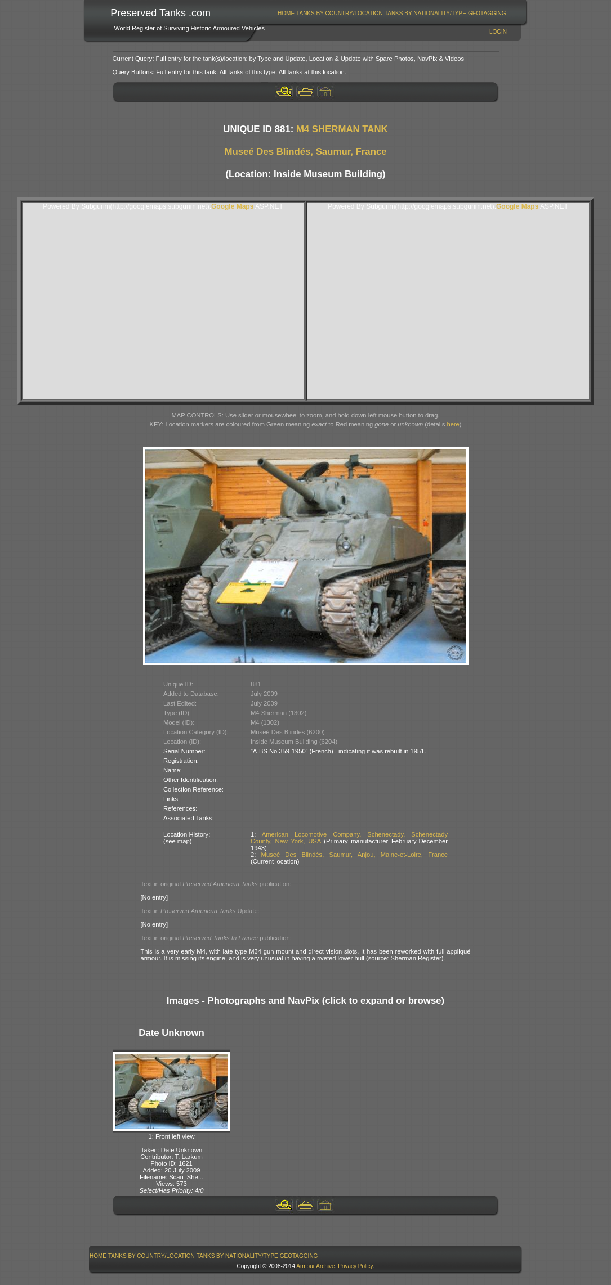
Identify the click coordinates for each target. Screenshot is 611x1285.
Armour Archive (315, 1266)
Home (286, 13)
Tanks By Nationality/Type (425, 13)
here (453, 424)
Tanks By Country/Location (339, 13)
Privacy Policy (355, 1266)
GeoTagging (487, 13)
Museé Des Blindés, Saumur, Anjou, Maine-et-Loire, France (354, 854)
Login (498, 32)
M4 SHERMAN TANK (342, 129)
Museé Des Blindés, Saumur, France (305, 151)
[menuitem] (286, 13)
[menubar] (392, 13)
